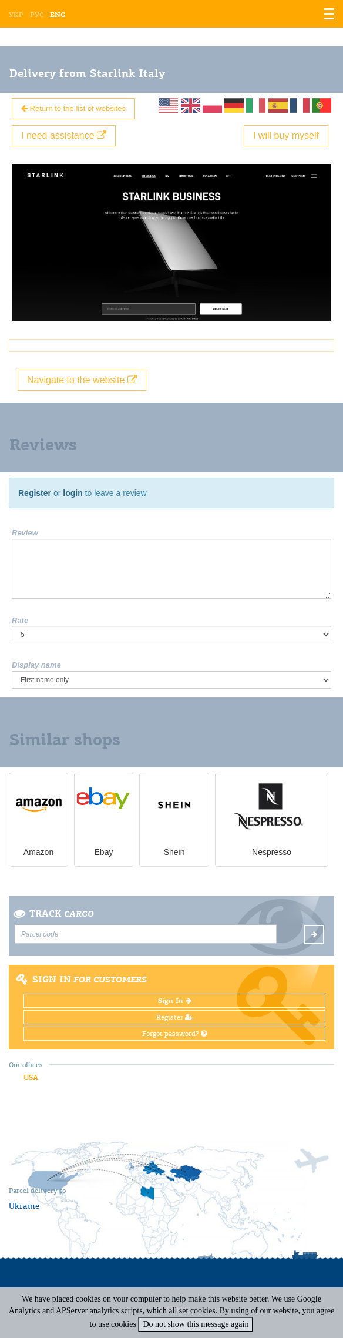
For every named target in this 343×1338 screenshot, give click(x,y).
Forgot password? (174, 1033)
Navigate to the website (82, 380)
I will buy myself (286, 135)
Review (25, 532)
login (72, 493)
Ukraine (24, 1205)
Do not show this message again (195, 1324)
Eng (57, 14)
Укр (16, 14)
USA (30, 1077)
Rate (20, 620)
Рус (36, 14)
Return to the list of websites (73, 108)
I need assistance (63, 135)
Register (34, 493)
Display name (36, 664)
